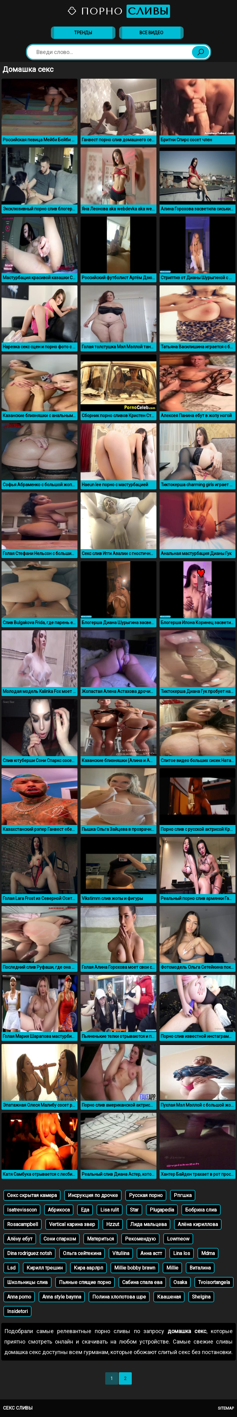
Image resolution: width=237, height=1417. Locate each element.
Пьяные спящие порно (85, 1282)
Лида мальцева (148, 1224)
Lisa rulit (109, 1210)
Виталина (200, 1268)
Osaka (180, 1282)
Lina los (181, 1253)
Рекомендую (140, 1239)
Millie (172, 1268)
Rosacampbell (22, 1224)
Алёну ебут (19, 1239)
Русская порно (146, 1195)
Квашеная (169, 1297)
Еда (85, 1210)
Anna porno (19, 1297)
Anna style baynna (61, 1297)
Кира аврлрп (88, 1268)
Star (134, 1210)
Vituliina (120, 1253)
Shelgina (201, 1297)
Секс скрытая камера (32, 1195)
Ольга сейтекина (82, 1253)
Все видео (151, 32)
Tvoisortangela (214, 1282)
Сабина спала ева (142, 1282)
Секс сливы (17, 1408)
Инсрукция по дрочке (93, 1195)
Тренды (83, 32)
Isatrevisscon (22, 1210)
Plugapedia (162, 1210)
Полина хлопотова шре (119, 1297)
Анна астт (151, 1253)
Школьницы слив (27, 1282)
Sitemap (226, 1408)
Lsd (11, 1268)
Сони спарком (60, 1239)
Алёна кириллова (198, 1224)
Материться (100, 1239)
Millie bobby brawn (134, 1268)
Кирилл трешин (45, 1268)
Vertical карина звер (72, 1224)
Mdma (208, 1253)
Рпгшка (183, 1195)
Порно (118, 11)
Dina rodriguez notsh (29, 1253)
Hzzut (112, 1224)
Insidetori (17, 1311)
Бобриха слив (201, 1210)
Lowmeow (178, 1239)
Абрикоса (59, 1210)
